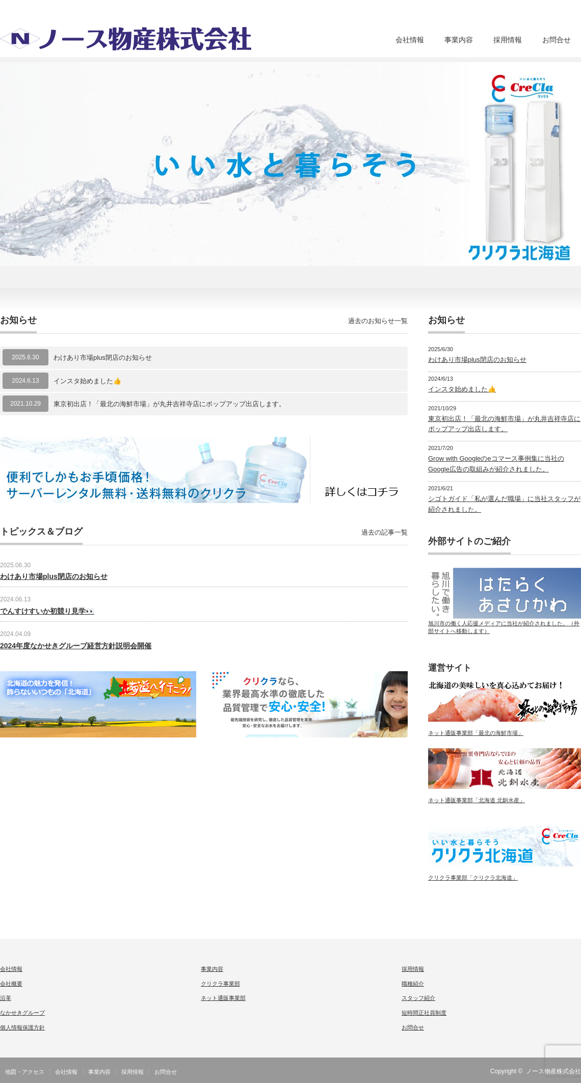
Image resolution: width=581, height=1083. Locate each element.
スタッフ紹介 (418, 998)
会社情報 (409, 40)
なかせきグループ (22, 1013)
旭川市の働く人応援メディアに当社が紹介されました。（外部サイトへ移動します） (504, 624)
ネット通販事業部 (223, 998)
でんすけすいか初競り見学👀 (47, 611)
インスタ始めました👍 (87, 381)
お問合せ (556, 40)
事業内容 (458, 40)
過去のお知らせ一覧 (378, 321)
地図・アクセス (24, 1072)
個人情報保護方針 (22, 1027)
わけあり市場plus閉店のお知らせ (103, 357)
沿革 (5, 998)
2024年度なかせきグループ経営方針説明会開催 (75, 646)
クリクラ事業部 (220, 984)
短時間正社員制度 (424, 1013)
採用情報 (507, 40)
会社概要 (11, 984)
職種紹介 (413, 984)
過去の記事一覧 (384, 532)
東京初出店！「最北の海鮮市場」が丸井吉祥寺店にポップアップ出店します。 (169, 404)
